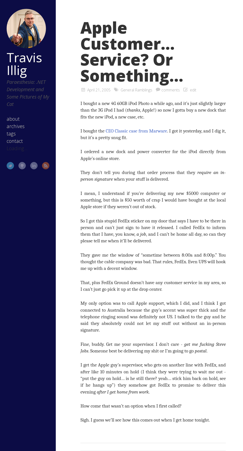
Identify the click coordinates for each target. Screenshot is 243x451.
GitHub (22, 165)
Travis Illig (24, 63)
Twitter (10, 165)
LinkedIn (34, 165)
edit (193, 90)
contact (15, 141)
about (13, 119)
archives (16, 126)
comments (170, 90)
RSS (45, 165)
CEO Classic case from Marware (136, 131)
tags (11, 133)
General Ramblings (136, 90)
